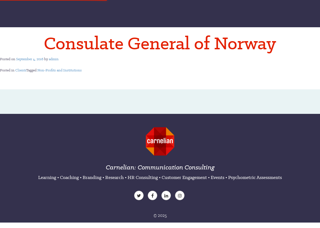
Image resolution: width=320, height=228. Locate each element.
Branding (92, 177)
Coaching (69, 177)
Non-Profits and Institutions (59, 70)
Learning (47, 177)
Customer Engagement (184, 177)
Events (217, 177)
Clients (20, 70)
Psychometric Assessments (255, 177)
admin (54, 59)
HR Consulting (143, 177)
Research (114, 177)
